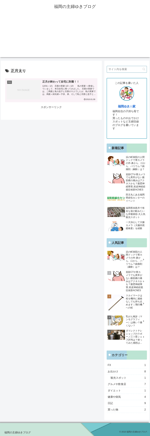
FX (127, 365)
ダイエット (127, 390)
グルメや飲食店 (127, 384)
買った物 (127, 409)
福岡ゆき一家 (126, 106)
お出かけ (127, 371)
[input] (127, 69)
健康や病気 (127, 397)
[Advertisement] (75, 36)
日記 (127, 403)
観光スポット (128, 377)
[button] (143, 69)
